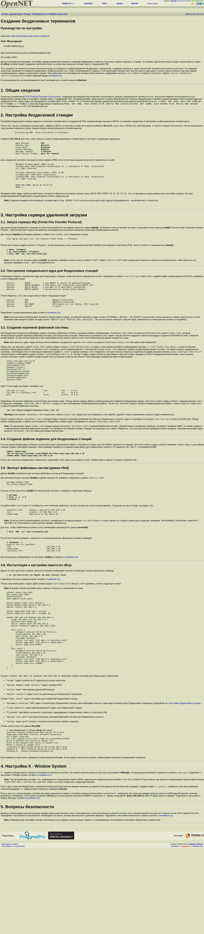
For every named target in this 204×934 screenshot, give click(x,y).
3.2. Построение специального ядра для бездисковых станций (49, 289)
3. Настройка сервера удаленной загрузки (44, 229)
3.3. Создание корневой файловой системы (34, 352)
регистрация (186, 1)
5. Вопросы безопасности (27, 892)
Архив (188, 14)
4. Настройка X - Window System (33, 850)
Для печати (198, 14)
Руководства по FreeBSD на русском (49, 14)
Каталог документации (12, 14)
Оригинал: (102, 28)
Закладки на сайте (10, 929)
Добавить (175, 931)
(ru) (60, 76)
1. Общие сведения (20, 91)
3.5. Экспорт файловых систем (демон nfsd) (35, 509)
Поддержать (186, 931)
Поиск (149, 3)
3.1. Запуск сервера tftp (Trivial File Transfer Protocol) (41, 236)
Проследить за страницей (13, 931)
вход (178, 1)
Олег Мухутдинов (11, 41)
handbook (53, 76)
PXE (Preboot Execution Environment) (43, 97)
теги (155, 3)
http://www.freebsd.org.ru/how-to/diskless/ (30, 36)
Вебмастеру (198, 931)
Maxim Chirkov (196, 929)
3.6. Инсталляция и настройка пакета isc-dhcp (36, 617)
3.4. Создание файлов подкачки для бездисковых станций (46, 477)
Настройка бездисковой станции (184, 779)
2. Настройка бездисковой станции (37, 116)
